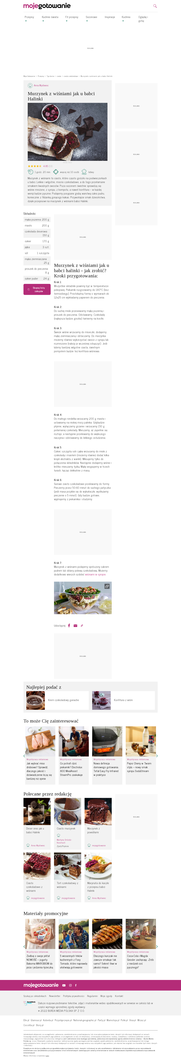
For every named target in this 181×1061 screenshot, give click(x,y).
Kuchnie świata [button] (50, 18)
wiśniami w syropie (95, 574)
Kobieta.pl (48, 1020)
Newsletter (54, 996)
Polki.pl (124, 1020)
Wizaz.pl (141, 1020)
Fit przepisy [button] (71, 18)
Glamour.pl (36, 1020)
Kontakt (119, 996)
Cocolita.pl (29, 1025)
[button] (24, 756)
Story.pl (40, 1025)
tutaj (47, 1056)
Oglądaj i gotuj (143, 19)
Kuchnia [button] (126, 18)
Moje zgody (106, 996)
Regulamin (92, 996)
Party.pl (101, 1020)
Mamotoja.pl (113, 1020)
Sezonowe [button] (91, 18)
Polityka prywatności (73, 996)
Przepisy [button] (29, 18)
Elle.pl (26, 1020)
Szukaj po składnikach (34, 996)
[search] (155, 6)
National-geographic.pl (84, 1020)
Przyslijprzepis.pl (63, 1020)
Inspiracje (110, 17)
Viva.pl (132, 1020)
